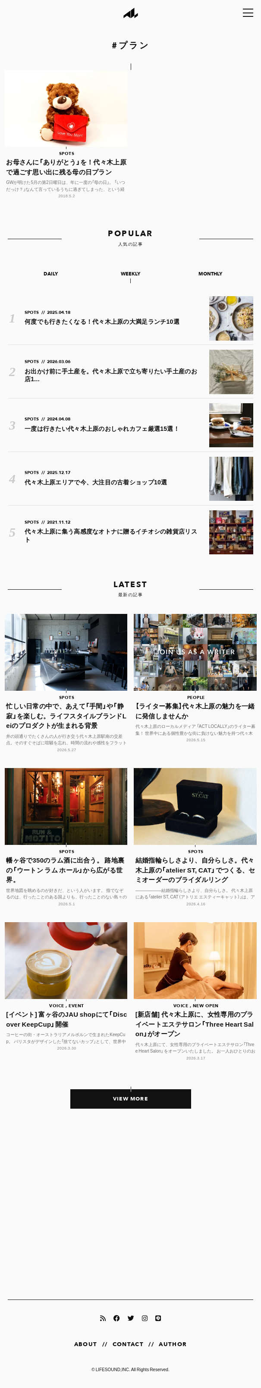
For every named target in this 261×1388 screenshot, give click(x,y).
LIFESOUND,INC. (113, 1369)
